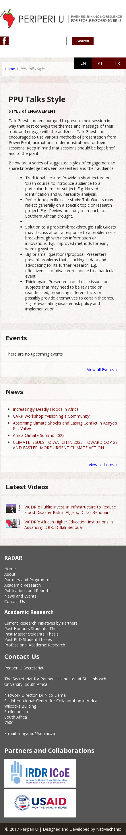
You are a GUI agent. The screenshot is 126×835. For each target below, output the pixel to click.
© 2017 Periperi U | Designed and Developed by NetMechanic (63, 829)
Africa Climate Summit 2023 (39, 435)
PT (100, 63)
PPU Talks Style (32, 68)
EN (83, 63)
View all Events (100, 369)
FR (117, 63)
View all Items (102, 464)
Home (10, 68)
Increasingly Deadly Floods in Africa (46, 409)
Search (82, 41)
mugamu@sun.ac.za (36, 733)
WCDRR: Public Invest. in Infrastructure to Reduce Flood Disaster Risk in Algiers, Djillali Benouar (70, 509)
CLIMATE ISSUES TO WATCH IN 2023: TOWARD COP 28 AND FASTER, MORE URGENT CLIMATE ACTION (65, 444)
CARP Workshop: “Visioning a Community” (52, 416)
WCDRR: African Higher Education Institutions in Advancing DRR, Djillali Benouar (68, 524)
